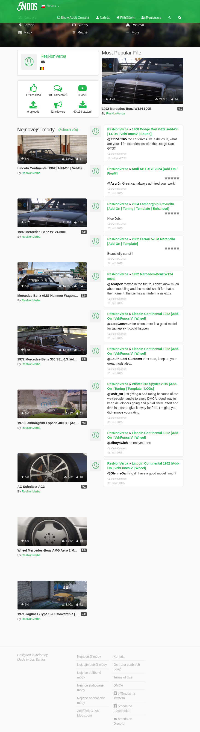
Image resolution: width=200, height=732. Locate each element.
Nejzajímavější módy (92, 664)
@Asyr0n (114, 183)
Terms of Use (123, 677)
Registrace (151, 17)
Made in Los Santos (31, 659)
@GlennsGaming (120, 473)
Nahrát (103, 17)
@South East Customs (124, 359)
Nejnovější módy (89, 656)
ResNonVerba (53, 56)
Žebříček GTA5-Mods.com (88, 713)
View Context (117, 154)
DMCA (118, 685)
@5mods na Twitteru (124, 695)
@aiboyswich (117, 443)
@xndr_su (115, 394)
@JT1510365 (117, 139)
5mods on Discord (123, 721)
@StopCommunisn (121, 324)
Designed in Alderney (32, 655)
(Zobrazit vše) (68, 130)
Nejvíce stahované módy (90, 688)
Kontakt (119, 656)
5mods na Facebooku (123, 708)
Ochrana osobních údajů (127, 667)
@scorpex (115, 284)
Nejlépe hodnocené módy (91, 700)
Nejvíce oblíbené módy (89, 675)
